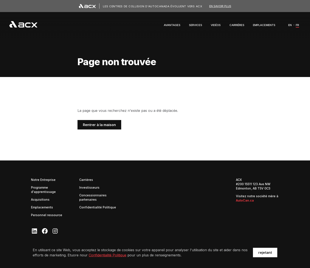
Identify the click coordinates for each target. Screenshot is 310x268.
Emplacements (42, 207)
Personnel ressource (46, 215)
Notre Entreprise (43, 180)
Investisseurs (89, 187)
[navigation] (23, 25)
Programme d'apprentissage (43, 190)
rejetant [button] (265, 252)
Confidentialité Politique (107, 255)
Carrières (86, 179)
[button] (172, 25)
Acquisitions (40, 199)
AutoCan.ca (245, 200)
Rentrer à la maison (99, 125)
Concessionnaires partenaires (100, 197)
